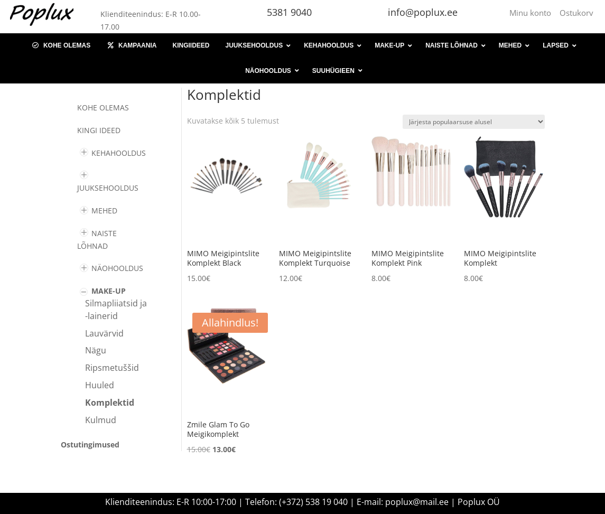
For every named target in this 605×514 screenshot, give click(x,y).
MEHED (104, 210)
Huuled (99, 385)
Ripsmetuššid (112, 367)
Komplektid (109, 402)
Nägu (95, 350)
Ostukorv (576, 12)
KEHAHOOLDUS (118, 153)
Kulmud (100, 420)
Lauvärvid (104, 333)
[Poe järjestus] (474, 122)
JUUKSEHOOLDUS (107, 188)
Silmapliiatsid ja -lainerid (116, 309)
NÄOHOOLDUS (117, 268)
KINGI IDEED (98, 130)
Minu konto (532, 12)
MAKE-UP (108, 291)
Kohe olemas (103, 107)
